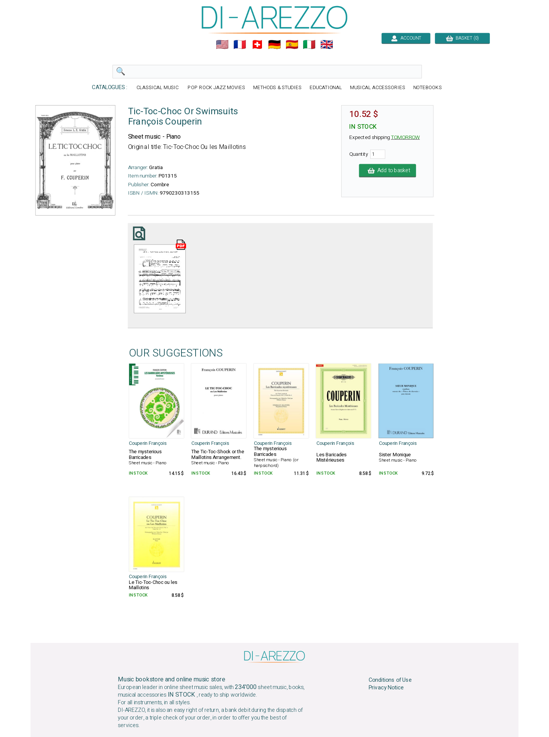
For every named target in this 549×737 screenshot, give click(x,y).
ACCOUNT (405, 38)
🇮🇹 (309, 44)
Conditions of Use (390, 680)
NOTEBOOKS (427, 87)
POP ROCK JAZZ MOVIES (216, 87)
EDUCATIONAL (326, 87)
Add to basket (387, 170)
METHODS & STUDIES (277, 87)
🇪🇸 (292, 44)
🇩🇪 (274, 44)
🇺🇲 (222, 44)
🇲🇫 (239, 44)
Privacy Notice (386, 688)
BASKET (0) (462, 38)
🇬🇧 (326, 44)
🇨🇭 (257, 44)
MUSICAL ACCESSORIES (377, 87)
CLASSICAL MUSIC (158, 87)
